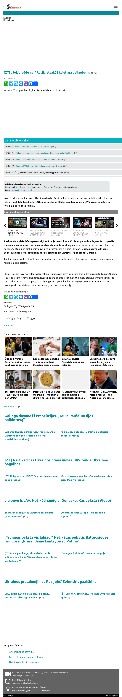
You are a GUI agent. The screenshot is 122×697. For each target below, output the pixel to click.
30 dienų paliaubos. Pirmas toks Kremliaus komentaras (40, 159)
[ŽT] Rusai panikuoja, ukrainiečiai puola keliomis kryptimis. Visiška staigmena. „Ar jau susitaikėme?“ (31, 557)
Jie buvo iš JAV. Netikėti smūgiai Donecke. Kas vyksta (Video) (58, 500)
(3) (41, 597)
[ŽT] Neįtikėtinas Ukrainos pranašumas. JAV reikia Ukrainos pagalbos (56, 462)
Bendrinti (9, 325)
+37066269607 (44, 690)
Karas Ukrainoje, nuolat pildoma (26, 656)
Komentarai (14, 406)
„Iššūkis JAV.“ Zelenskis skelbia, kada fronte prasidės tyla (41, 166)
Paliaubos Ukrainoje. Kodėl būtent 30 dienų (36, 146)
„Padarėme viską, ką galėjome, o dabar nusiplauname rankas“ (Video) (46, 153)
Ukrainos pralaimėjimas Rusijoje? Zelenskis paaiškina (51, 581)
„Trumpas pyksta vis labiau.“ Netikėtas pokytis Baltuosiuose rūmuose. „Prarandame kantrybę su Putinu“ (56, 539)
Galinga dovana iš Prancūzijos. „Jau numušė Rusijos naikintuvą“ (49, 417)
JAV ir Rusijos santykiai (21, 651)
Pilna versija (8, 695)
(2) (25, 516)
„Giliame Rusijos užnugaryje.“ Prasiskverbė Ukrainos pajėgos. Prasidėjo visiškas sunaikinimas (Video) (30, 435)
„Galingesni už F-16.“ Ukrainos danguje (83, 553)
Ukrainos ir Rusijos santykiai (24, 662)
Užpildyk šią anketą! (23, 190)
